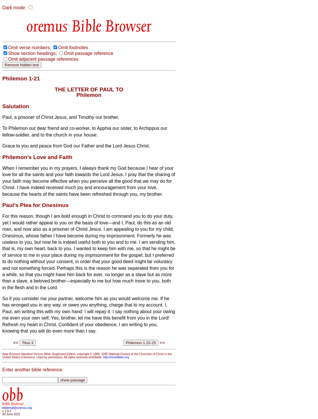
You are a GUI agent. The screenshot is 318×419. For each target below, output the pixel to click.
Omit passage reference (88, 53)
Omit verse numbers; (29, 47)
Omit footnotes (73, 47)
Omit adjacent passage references (43, 59)
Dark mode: (14, 7)
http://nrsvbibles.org (116, 357)
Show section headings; (32, 53)
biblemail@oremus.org (17, 407)
